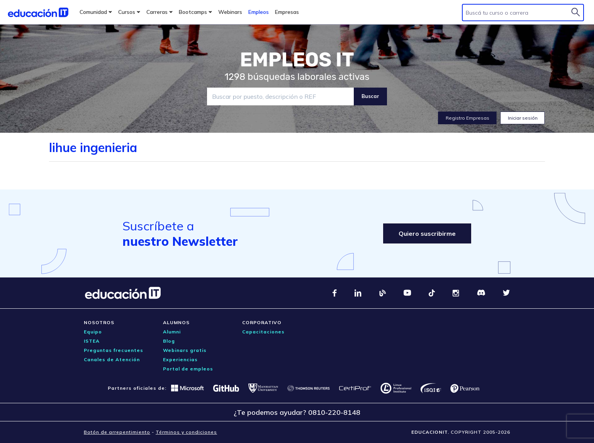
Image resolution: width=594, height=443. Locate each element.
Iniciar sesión (523, 118)
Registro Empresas (467, 118)
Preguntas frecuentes (113, 350)
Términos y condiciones (186, 432)
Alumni (172, 332)
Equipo (93, 332)
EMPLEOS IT (297, 59)
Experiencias (180, 359)
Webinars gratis (185, 350)
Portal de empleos (188, 369)
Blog (169, 341)
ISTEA (92, 341)
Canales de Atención (112, 359)
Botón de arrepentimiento (117, 432)
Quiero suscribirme (427, 233)
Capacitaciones (263, 332)
